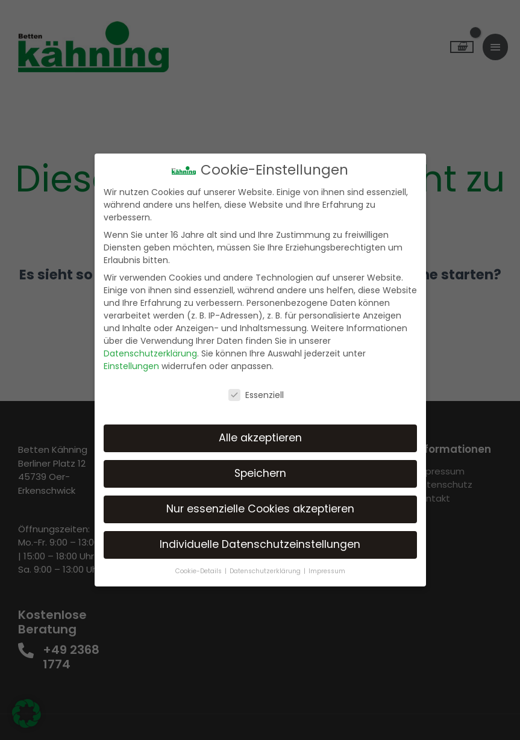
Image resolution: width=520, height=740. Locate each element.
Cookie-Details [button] (199, 571)
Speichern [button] (260, 473)
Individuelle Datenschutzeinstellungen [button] (260, 544)
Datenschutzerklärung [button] (266, 571)
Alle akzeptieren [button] (260, 438)
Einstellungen (131, 366)
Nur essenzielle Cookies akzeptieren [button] (260, 509)
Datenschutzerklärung (150, 353)
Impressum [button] (327, 571)
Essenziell (256, 395)
